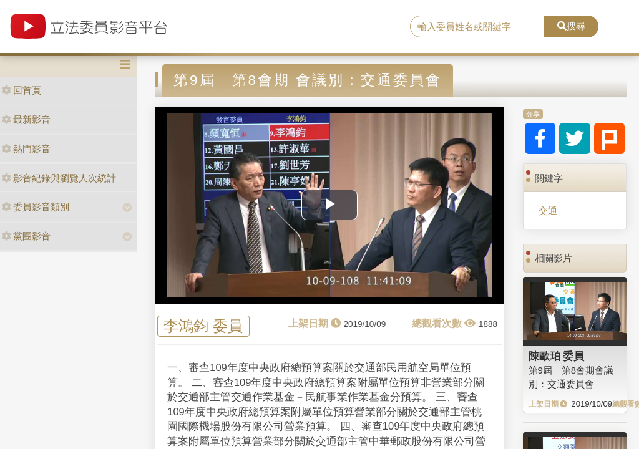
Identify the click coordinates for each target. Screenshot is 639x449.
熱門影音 (26, 148)
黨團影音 (26, 236)
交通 (548, 210)
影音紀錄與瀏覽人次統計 (59, 178)
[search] (477, 27)
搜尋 (571, 26)
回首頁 (21, 90)
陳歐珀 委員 (557, 356)
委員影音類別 (35, 206)
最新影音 (26, 119)
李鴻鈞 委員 (203, 326)
